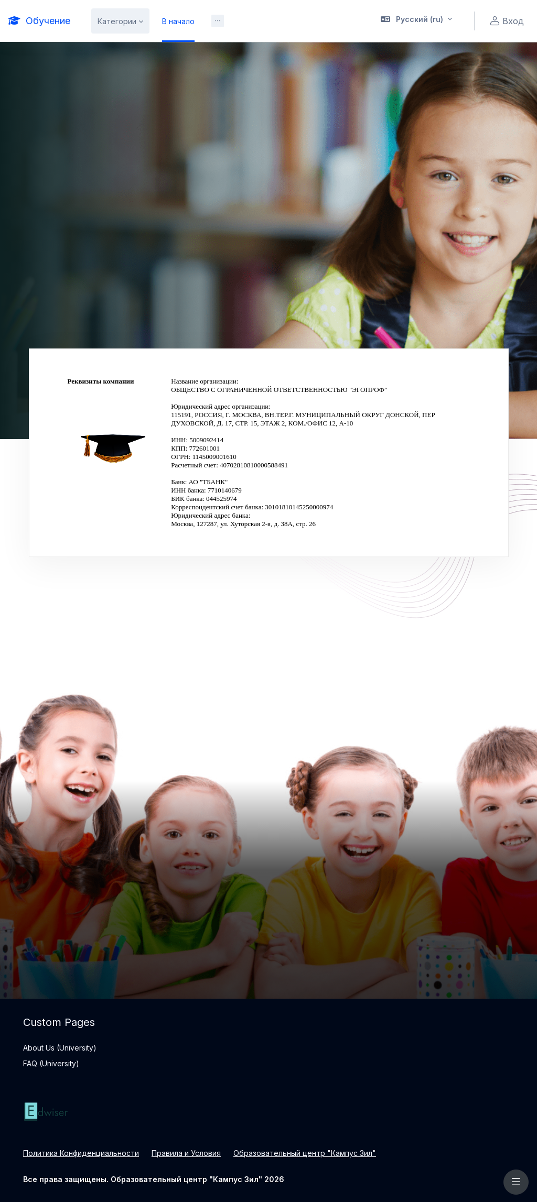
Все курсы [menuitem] (228, 58)
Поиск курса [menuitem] (282, 58)
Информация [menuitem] (340, 58)
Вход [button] (505, 21)
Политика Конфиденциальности (81, 1153)
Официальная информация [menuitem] (173, 96)
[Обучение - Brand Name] (39, 21)
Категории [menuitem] (117, 21)
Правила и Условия (186, 1153)
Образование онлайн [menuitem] (245, 21)
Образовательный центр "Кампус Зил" (304, 1153)
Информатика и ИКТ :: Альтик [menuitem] (144, 58)
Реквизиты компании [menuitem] (271, 96)
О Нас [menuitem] (102, 96)
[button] (416, 21)
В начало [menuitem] (178, 21)
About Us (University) (59, 1047)
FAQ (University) (51, 1063)
